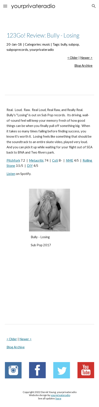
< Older (72, 58)
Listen (11, 174)
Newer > (86, 58)
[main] (49, 50)
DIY (30, 166)
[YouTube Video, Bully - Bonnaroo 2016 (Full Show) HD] (49, 286)
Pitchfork (13, 160)
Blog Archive (83, 65)
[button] (5, 6)
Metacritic (36, 160)
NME (69, 160)
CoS (55, 160)
